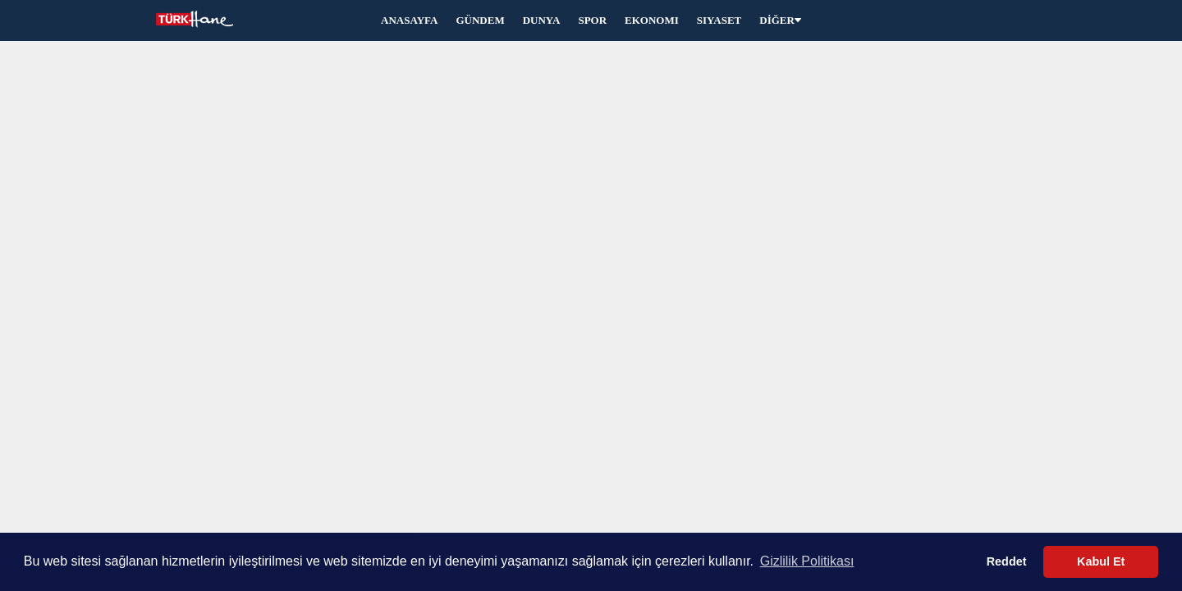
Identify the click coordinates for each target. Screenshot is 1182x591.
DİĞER (780, 20)
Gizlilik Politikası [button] (807, 561)
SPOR (592, 20)
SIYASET (719, 20)
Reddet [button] (1007, 561)
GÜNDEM (480, 20)
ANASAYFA (409, 20)
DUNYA (542, 20)
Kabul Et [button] (1101, 561)
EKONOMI (652, 20)
